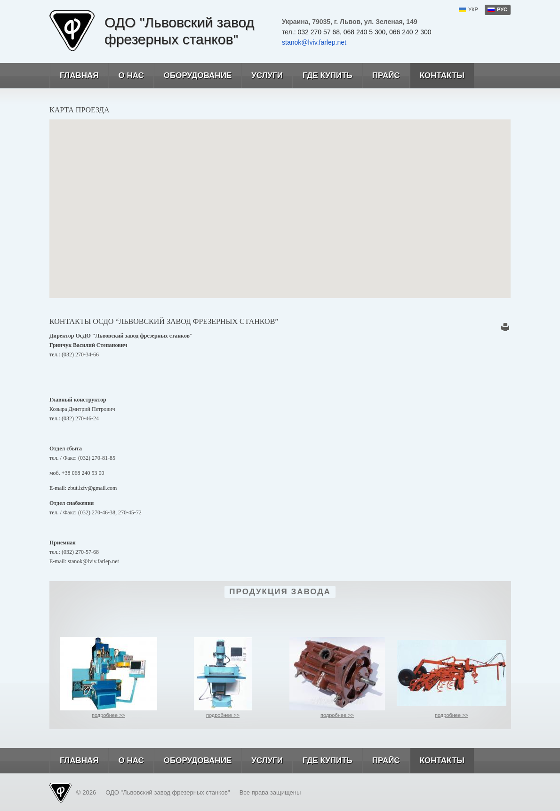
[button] (280, 200)
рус (502, 9)
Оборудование (192, 75)
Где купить (322, 75)
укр (473, 9)
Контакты (436, 75)
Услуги (262, 75)
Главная (73, 75)
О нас (126, 75)
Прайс (381, 75)
